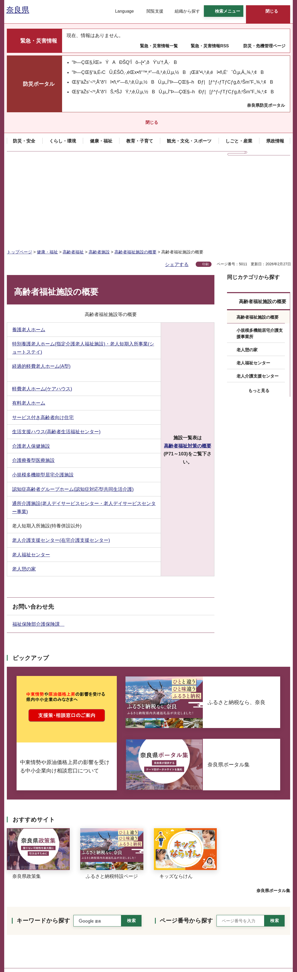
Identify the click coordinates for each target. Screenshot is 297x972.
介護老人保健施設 (31, 362)
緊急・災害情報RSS (210, 46)
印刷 (205, 180)
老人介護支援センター (257, 292)
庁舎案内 (91, 944)
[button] (121, 11)
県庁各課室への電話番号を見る (41, 944)
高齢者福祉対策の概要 (187, 362)
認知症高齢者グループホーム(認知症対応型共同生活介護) (73, 405)
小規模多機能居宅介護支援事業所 (259, 249)
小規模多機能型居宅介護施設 (43, 391)
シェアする (177, 180)
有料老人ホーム (28, 319)
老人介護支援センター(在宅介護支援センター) (61, 456)
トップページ (19, 168)
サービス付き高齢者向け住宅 (43, 333)
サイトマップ (247, 937)
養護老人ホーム (28, 245)
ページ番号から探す (186, 836)
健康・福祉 (47, 168)
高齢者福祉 (73, 168)
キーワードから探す (43, 836)
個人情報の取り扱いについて (262, 904)
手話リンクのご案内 (86, 931)
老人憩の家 (24, 485)
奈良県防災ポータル (266, 105)
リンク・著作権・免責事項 (260, 915)
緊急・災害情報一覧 (159, 46)
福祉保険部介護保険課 (38, 540)
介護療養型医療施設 (33, 376)
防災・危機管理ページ (264, 46)
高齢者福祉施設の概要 (135, 168)
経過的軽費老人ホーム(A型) (41, 282)
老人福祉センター (31, 471)
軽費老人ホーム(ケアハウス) (42, 305)
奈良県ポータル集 (273, 807)
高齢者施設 (99, 168)
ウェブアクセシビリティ (258, 926)
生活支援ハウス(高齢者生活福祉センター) (56, 347)
